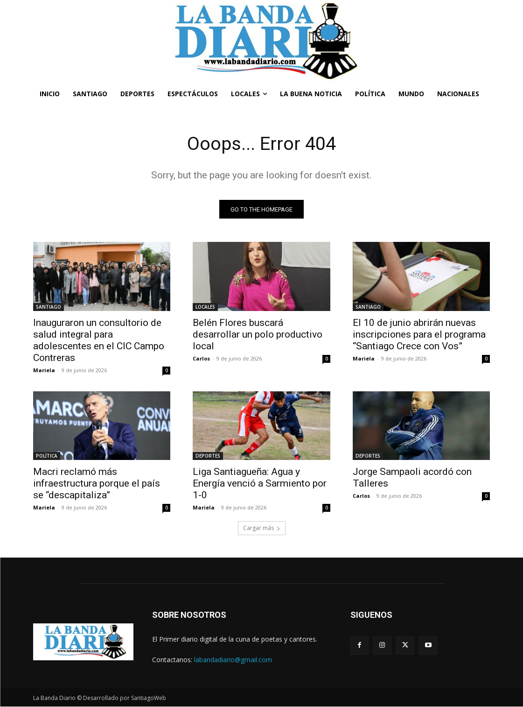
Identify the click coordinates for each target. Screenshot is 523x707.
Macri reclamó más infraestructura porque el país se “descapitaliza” (96, 484)
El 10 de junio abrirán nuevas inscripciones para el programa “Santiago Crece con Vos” (419, 334)
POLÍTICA (46, 456)
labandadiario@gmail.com (233, 659)
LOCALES (205, 307)
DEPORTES (207, 456)
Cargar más (261, 528)
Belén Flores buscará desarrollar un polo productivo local (257, 334)
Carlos (201, 358)
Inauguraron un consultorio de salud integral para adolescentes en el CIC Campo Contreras (98, 340)
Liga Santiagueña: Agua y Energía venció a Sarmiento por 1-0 (260, 484)
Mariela (44, 370)
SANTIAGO (48, 307)
